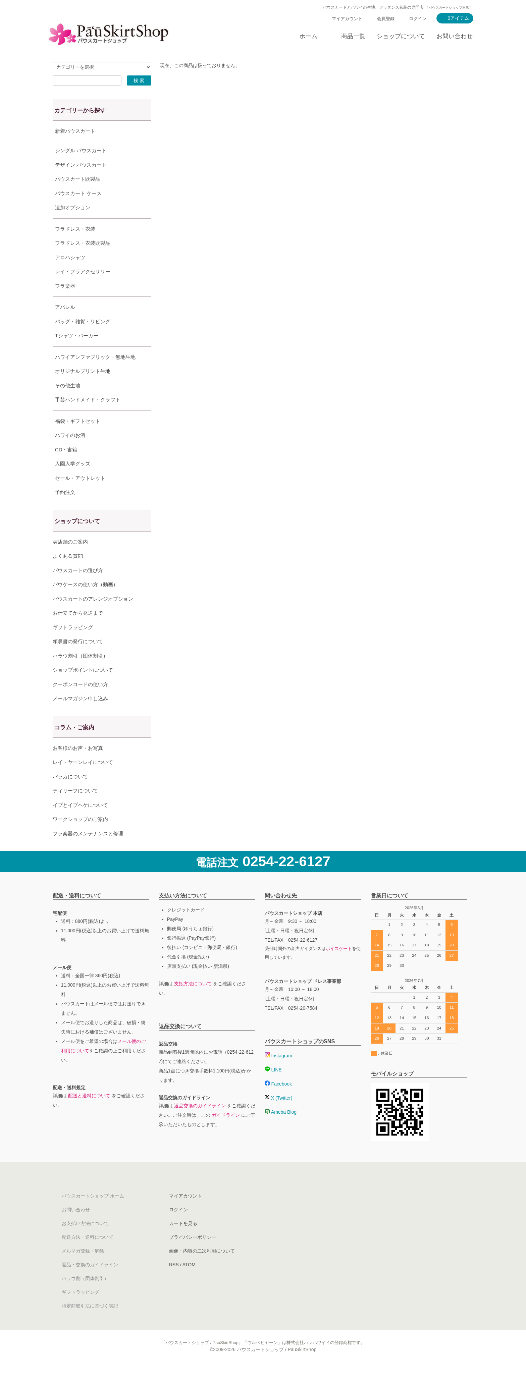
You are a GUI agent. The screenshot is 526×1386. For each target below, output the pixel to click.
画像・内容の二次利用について (202, 1267)
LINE (273, 1086)
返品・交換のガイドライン (90, 1281)
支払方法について (193, 1000)
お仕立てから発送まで (78, 629)
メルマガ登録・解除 (83, 1267)
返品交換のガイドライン (200, 1122)
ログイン (417, 18)
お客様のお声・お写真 (78, 765)
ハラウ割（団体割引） (85, 1295)
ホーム (308, 36)
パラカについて (70, 793)
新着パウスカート (75, 131)
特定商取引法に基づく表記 (90, 1322)
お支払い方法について (85, 1240)
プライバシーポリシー (192, 1254)
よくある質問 (68, 572)
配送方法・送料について (87, 1254)
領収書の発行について (78, 658)
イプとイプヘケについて (80, 822)
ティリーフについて (75, 807)
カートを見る (183, 1240)
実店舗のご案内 (70, 558)
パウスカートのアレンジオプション (93, 615)
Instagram (278, 1072)
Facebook (278, 1100)
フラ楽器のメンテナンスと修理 (88, 850)
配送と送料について (89, 1112)
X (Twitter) (279, 1114)
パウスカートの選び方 (78, 587)
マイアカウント (347, 18)
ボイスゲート (339, 965)
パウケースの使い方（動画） (85, 601)
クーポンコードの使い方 (80, 701)
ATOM (189, 1281)
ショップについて (401, 36)
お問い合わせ (454, 36)
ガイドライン (226, 1131)
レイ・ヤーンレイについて (83, 779)
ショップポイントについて (83, 686)
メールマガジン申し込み (80, 715)
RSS (174, 1281)
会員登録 (385, 18)
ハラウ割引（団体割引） (80, 672)
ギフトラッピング (73, 644)
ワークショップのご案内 (80, 836)
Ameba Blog (281, 1128)
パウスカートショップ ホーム (93, 1212)
